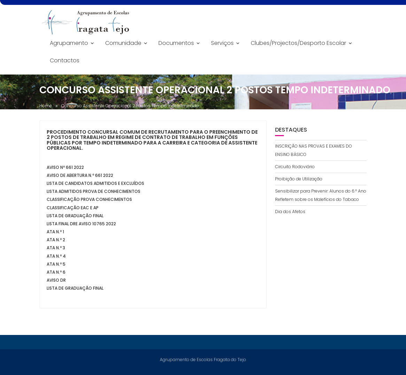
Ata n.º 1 (55, 233)
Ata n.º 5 (56, 265)
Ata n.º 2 (56, 241)
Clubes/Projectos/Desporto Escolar (298, 43)
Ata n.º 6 (56, 273)
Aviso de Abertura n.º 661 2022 (80, 177)
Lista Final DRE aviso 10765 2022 (81, 225)
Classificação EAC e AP (73, 209)
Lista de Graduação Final (75, 217)
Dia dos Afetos (290, 211)
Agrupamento (69, 43)
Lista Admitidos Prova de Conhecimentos (93, 193)
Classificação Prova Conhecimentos (89, 201)
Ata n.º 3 (56, 249)
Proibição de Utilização (298, 179)
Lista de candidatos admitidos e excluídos (95, 185)
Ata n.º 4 (56, 257)
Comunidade (123, 43)
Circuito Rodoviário (295, 167)
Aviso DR (56, 281)
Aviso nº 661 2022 (65, 169)
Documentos (176, 43)
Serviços (222, 43)
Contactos (64, 60)
